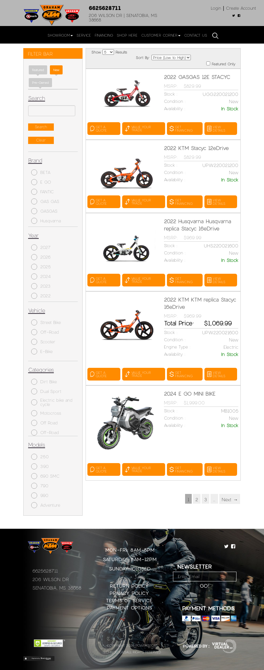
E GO (41, 182)
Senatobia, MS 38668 (56, 587)
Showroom (60, 35)
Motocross (46, 413)
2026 (41, 257)
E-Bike (42, 351)
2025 (41, 267)
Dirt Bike (44, 382)
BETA (41, 172)
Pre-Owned (40, 82)
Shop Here (127, 35)
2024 (41, 276)
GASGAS (44, 211)
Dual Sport (46, 391)
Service (84, 35)
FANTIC (42, 192)
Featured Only (220, 63)
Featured (38, 70)
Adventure (45, 505)
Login (216, 8)
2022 (41, 296)
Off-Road (45, 332)
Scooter (43, 342)
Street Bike (46, 322)
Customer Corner (161, 35)
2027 (41, 247)
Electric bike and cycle (51, 402)
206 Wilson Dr (50, 579)
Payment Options (129, 607)
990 (39, 495)
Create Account (241, 8)
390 (40, 466)
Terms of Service (129, 600)
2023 (41, 286)
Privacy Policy (129, 593)
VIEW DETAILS (216, 128)
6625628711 (105, 8)
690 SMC (45, 476)
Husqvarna (46, 221)
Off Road (44, 423)
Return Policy (129, 586)
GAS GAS (45, 201)
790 (39, 486)
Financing (104, 35)
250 (40, 457)
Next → (230, 499)
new (56, 70)
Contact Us (195, 35)
